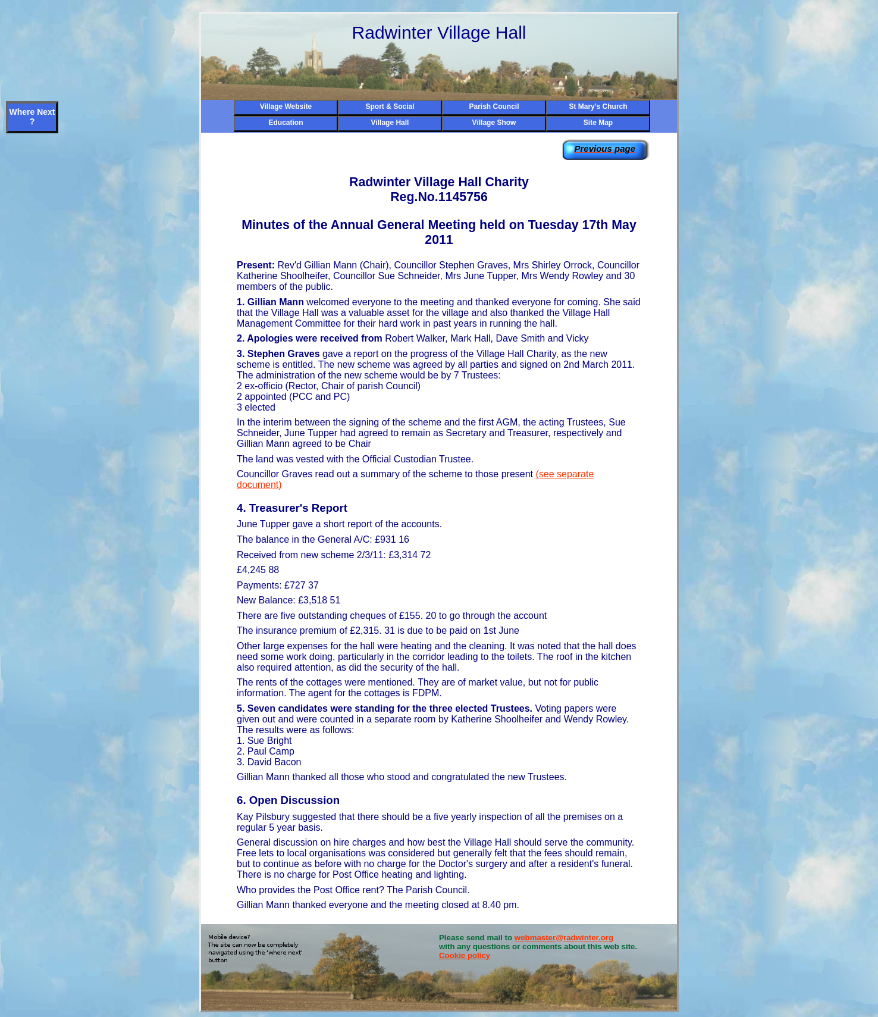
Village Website (286, 106)
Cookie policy (464, 955)
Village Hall (390, 122)
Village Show (494, 122)
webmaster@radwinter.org (564, 937)
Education (285, 122)
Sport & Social (389, 106)
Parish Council (494, 106)
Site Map (598, 122)
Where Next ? (32, 116)
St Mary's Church (598, 106)
